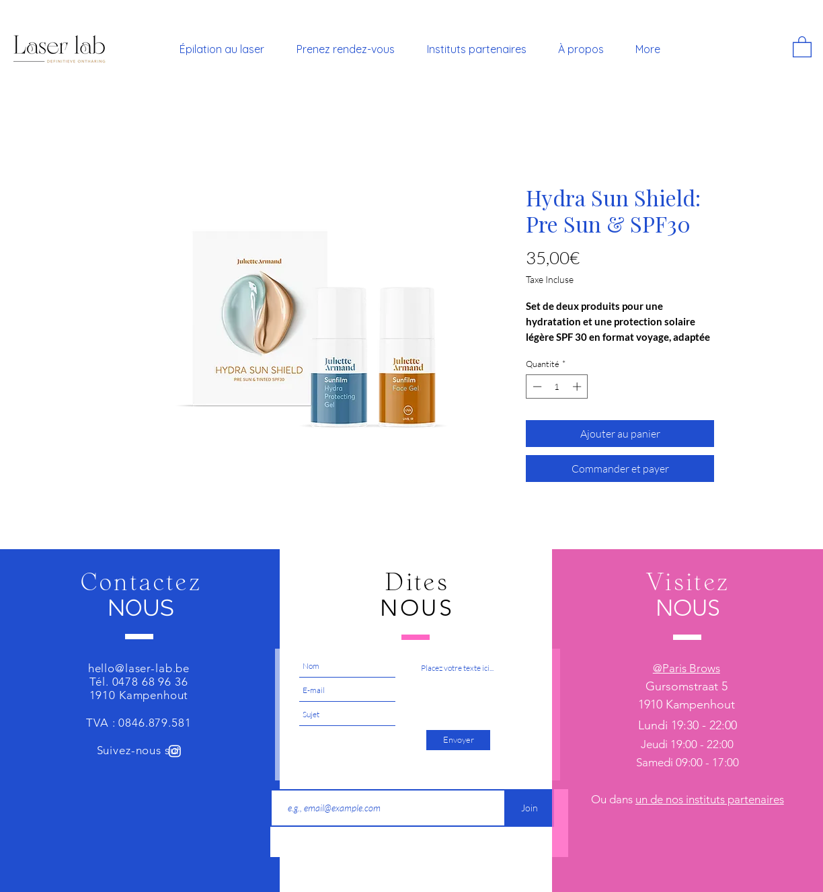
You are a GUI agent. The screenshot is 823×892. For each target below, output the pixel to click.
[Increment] (578, 386)
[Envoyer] (458, 740)
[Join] (529, 808)
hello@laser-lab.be (139, 668)
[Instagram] (175, 751)
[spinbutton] (557, 386)
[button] (802, 46)
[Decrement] (536, 386)
